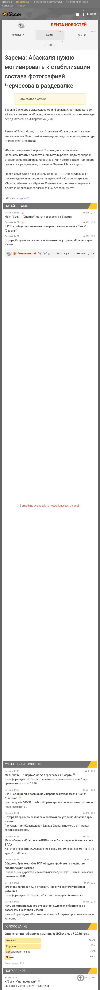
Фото (87, 33)
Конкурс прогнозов (77, 1)
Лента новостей (27, 253)
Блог (54, 33)
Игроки (21, 5)
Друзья (53, 43)
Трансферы (22, 1)
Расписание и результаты (47, 1)
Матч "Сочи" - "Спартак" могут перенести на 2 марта (38, 216)
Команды (7, 5)
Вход (91, 13)
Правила (7, 1)
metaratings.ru (18, 197)
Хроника (18, 34)
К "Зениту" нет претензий (20, 981)
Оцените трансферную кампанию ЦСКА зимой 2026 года (47, 933)
